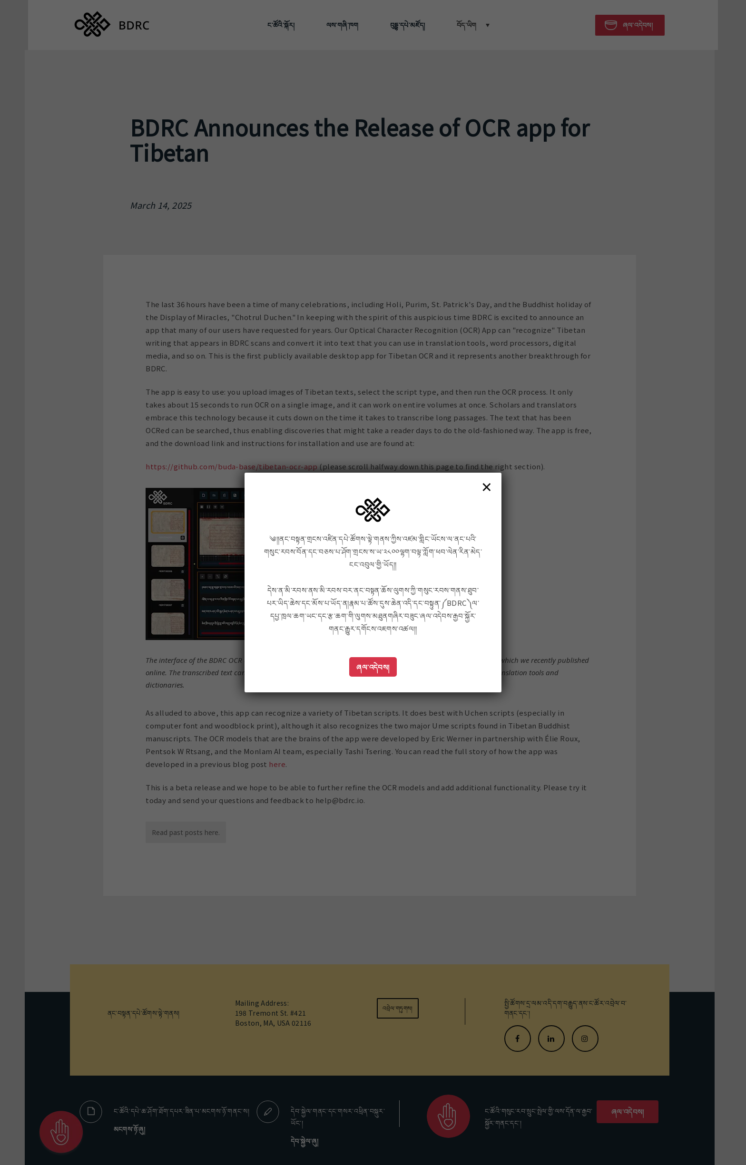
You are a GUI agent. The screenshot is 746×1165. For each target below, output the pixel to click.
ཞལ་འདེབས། (373, 667)
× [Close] (486, 486)
